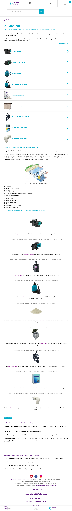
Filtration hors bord (15, 138)
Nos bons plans (36, 493)
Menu (9, 508)
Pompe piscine (12, 51)
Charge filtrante (14, 95)
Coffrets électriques (15, 128)
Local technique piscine (16, 106)
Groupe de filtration (15, 84)
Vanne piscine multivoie (16, 117)
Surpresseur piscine (15, 62)
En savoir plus (62, 43)
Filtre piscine (12, 73)
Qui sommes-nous (36, 490)
